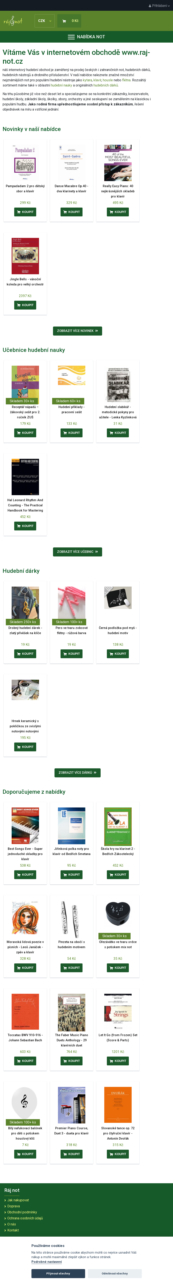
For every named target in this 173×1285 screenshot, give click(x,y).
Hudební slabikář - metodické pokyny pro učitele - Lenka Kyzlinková (118, 412)
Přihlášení (159, 6)
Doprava (13, 1206)
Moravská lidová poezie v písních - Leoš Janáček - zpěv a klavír (25, 947)
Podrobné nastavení (46, 1262)
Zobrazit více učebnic (77, 552)
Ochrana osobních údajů (25, 1218)
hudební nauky (61, 85)
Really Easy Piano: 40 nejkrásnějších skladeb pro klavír (117, 191)
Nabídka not (86, 36)
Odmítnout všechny (115, 1273)
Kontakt (13, 1230)
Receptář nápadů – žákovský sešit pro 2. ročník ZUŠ (25, 412)
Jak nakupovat (18, 1200)
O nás (11, 1224)
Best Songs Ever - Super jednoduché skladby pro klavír (25, 854)
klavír (97, 80)
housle (108, 80)
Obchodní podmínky (22, 1212)
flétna (126, 80)
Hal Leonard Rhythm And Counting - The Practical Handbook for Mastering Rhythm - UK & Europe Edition (25, 510)
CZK (44, 21)
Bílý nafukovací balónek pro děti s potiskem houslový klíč (25, 1133)
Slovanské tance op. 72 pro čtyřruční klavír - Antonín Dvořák (117, 1133)
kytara (87, 80)
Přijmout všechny (58, 1273)
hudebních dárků (106, 85)
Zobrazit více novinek (77, 331)
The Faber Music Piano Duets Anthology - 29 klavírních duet (71, 1040)
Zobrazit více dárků (78, 773)
